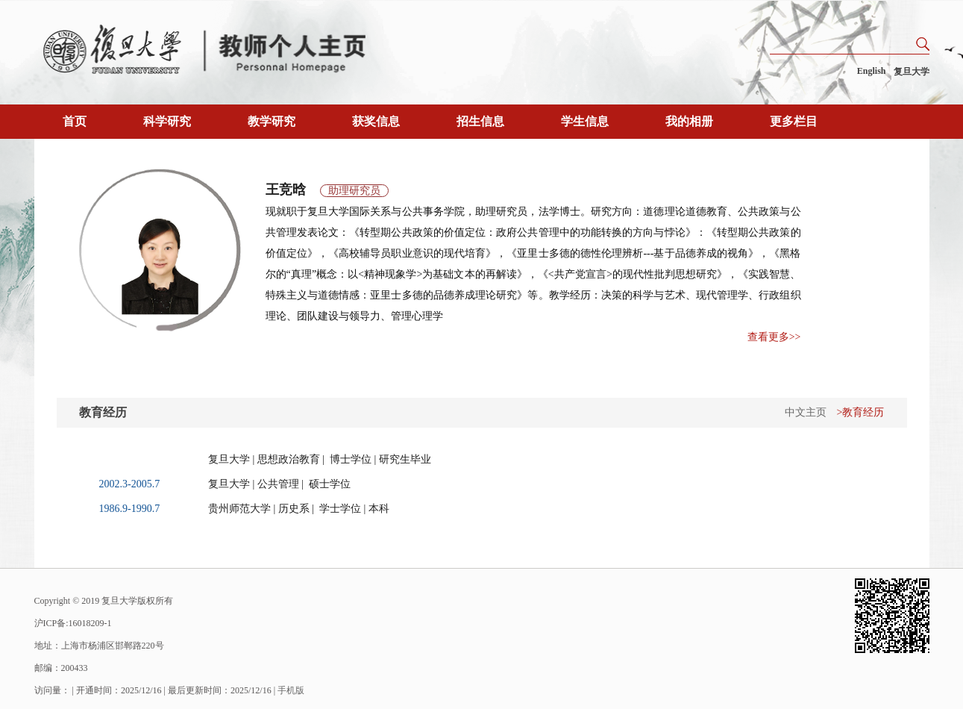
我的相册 (689, 121)
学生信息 (585, 121)
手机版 (290, 690)
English (871, 71)
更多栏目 (794, 121)
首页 (75, 121)
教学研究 (271, 121)
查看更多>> (774, 337)
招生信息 (480, 121)
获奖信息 (376, 121)
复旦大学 (911, 71)
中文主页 (805, 412)
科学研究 (167, 121)
